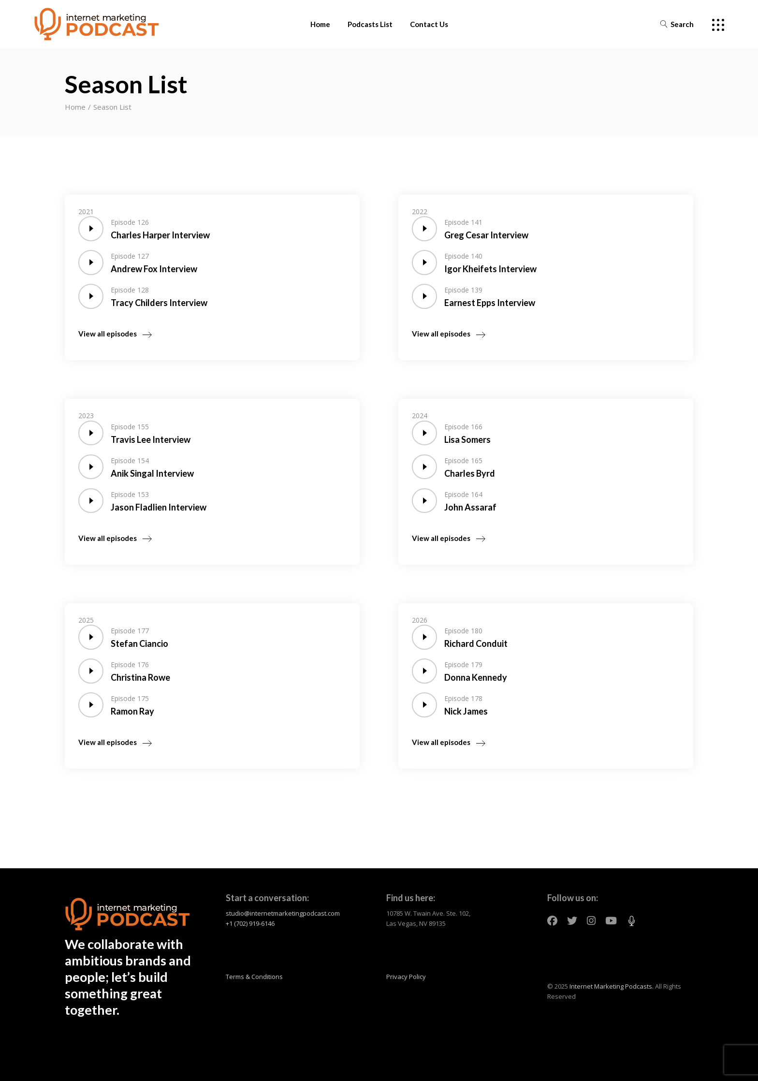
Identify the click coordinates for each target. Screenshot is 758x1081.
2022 (419, 211)
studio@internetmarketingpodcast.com (283, 913)
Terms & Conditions (254, 976)
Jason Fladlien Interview (158, 507)
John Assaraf (470, 507)
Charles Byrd (469, 473)
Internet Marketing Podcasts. (611, 986)
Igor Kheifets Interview (490, 268)
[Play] (90, 229)
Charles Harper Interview (160, 235)
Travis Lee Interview (150, 439)
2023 (86, 415)
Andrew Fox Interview (154, 268)
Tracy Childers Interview (159, 302)
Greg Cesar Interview (486, 235)
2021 (86, 211)
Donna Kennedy (475, 677)
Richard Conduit (476, 643)
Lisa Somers (467, 439)
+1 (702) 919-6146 (250, 923)
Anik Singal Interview (152, 473)
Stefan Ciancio (139, 643)
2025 (86, 620)
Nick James (466, 711)
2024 (419, 415)
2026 (419, 620)
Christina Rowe (140, 677)
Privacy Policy (406, 976)
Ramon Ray (132, 711)
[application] (90, 229)
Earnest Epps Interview (489, 302)
